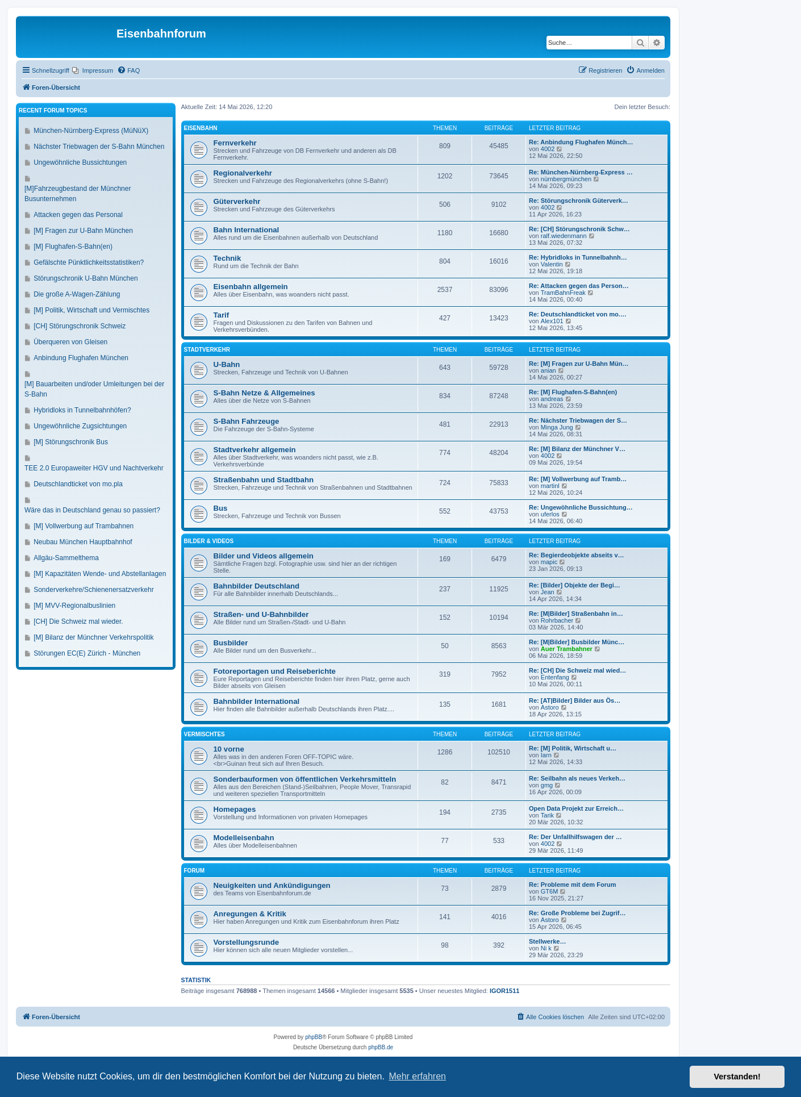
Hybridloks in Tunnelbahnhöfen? (82, 410)
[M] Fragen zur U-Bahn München (83, 231)
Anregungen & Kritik (250, 914)
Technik (227, 258)
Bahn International (246, 230)
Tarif (222, 315)
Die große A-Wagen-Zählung (77, 294)
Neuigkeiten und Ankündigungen (272, 885)
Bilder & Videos (209, 541)
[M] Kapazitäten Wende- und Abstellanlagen (100, 574)
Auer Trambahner (567, 648)
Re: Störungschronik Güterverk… (578, 200)
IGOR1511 (505, 990)
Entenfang (555, 677)
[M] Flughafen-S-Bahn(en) (73, 247)
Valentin (552, 264)
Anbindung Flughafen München (81, 358)
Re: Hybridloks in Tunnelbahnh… (578, 257)
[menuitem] (92, 70)
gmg (547, 785)
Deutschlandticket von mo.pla (78, 484)
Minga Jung (557, 427)
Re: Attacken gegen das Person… (579, 285)
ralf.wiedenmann (564, 235)
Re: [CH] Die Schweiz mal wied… (577, 670)
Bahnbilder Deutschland (257, 586)
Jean (547, 592)
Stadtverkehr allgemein (255, 449)
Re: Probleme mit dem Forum (572, 884)
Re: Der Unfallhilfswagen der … (575, 836)
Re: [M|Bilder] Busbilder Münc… (576, 642)
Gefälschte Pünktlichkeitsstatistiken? (89, 262)
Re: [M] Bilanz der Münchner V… (577, 448)
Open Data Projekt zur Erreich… (576, 808)
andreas (552, 398)
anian (548, 370)
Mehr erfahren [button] (417, 1076)
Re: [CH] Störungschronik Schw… (579, 229)
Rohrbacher (557, 620)
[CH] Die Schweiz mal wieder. (78, 621)
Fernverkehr (235, 143)
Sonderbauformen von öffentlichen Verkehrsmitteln (305, 779)
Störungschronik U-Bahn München (85, 278)
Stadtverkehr (207, 350)
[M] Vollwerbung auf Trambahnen (84, 526)
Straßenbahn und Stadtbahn (264, 479)
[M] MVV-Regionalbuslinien (74, 606)
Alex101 (552, 321)
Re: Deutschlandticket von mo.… (578, 314)
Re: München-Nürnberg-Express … (581, 172)
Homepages (235, 809)
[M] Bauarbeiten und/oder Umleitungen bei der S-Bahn (94, 389)
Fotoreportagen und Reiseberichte (275, 671)
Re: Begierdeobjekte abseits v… (576, 555)
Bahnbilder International (257, 701)
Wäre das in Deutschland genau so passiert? (92, 510)
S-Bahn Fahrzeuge (246, 421)
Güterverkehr (237, 201)
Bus (221, 508)
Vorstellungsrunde (246, 942)
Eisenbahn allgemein (251, 286)
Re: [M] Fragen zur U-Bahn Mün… (578, 363)
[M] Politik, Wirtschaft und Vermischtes (91, 310)
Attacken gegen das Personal (78, 215)
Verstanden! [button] (737, 1076)
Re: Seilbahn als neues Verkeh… (577, 778)
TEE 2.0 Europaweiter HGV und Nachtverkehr (94, 468)
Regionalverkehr (243, 173)
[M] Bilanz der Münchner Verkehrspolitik (93, 637)
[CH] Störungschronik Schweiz (80, 326)
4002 (547, 148)
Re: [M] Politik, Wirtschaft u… (572, 748)
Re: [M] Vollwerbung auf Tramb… (578, 478)
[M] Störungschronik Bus (71, 442)
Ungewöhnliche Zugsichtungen (80, 426)
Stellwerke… (547, 941)
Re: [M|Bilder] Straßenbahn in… (576, 613)
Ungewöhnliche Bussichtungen (80, 162)
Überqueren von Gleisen (70, 342)
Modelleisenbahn (244, 837)
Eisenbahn (201, 128)
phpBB (313, 1037)
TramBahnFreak (563, 292)
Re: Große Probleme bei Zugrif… (577, 913)
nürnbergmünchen (566, 179)
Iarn (546, 755)
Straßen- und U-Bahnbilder (261, 614)
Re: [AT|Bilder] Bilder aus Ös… (574, 700)
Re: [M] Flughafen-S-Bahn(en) (573, 392)
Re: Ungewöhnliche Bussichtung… (581, 507)
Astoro (550, 707)
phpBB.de (380, 1047)
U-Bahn (227, 364)
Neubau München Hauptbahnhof (83, 542)
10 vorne (229, 749)
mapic (549, 561)
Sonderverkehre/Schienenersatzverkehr (93, 590)
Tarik (547, 815)
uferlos (550, 514)
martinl (550, 485)
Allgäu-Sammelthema (66, 558)
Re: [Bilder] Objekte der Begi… (574, 585)
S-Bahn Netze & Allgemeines (264, 393)
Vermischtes (204, 734)
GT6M (549, 891)
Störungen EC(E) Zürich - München (87, 653)
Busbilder (231, 643)
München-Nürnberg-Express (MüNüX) (91, 131)
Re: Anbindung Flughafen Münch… (581, 142)
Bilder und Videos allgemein (264, 556)
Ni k (546, 948)
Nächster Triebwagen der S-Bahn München (99, 147)
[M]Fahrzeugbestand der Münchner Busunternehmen (77, 194)
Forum (194, 870)
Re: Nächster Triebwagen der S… (578, 420)
